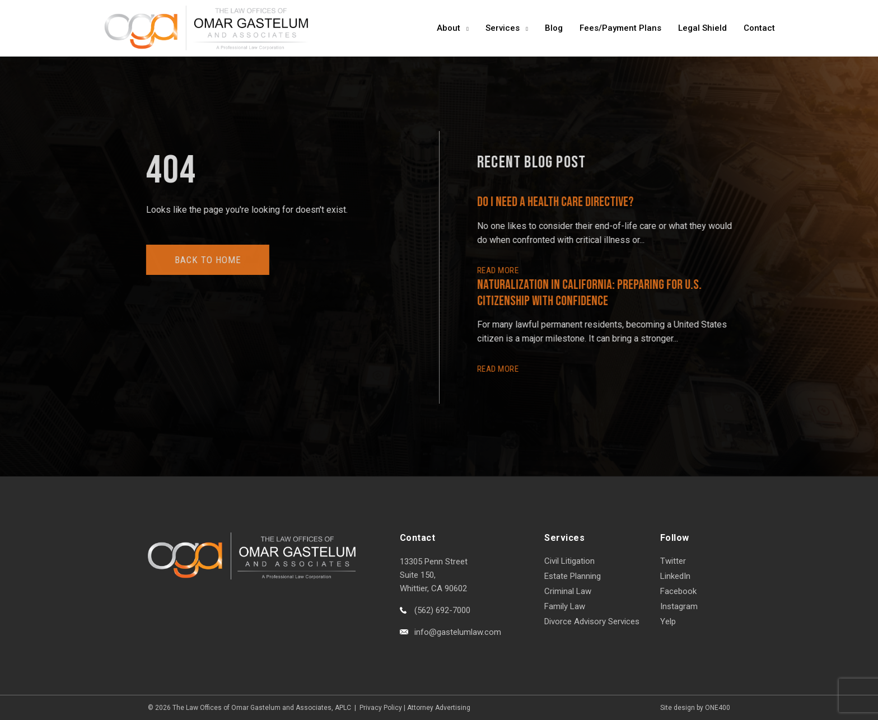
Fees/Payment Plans (620, 28)
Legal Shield (702, 28)
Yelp (668, 621)
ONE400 (717, 708)
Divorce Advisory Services (591, 621)
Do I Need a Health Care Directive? (557, 202)
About (448, 28)
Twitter (673, 561)
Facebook (678, 591)
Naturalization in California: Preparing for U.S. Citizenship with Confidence (591, 293)
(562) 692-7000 (442, 610)
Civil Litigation (569, 561)
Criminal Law (567, 591)
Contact (759, 28)
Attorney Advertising (438, 708)
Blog (554, 28)
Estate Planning (572, 576)
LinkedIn (675, 576)
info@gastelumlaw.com (457, 632)
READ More (500, 270)
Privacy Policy (380, 708)
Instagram (679, 606)
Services (502, 28)
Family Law (564, 606)
